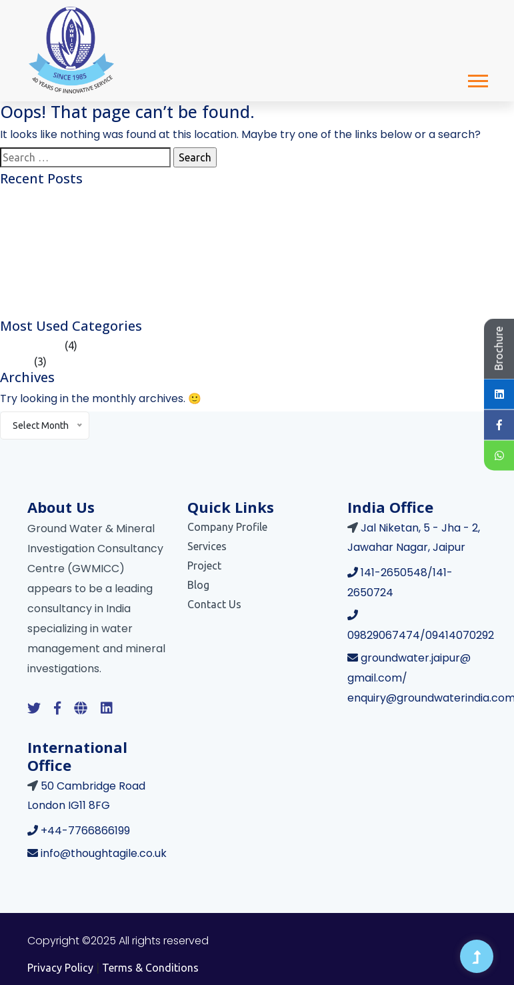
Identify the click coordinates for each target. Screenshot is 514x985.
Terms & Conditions (150, 968)
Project (204, 566)
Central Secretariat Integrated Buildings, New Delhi (121, 310)
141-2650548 (394, 572)
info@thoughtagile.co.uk (104, 853)
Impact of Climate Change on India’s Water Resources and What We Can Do (182, 294)
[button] (477, 78)
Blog (198, 585)
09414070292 (459, 635)
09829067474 (383, 635)
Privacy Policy (60, 968)
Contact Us (214, 604)
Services (207, 546)
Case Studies (31, 345)
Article (15, 361)
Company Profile (227, 527)
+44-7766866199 (85, 830)
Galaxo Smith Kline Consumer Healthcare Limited (118, 198)
